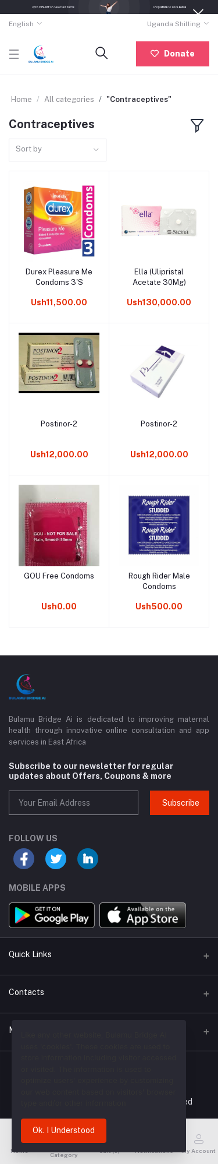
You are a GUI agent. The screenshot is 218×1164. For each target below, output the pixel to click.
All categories (69, 99)
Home (21, 99)
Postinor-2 (59, 423)
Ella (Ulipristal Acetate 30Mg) (159, 277)
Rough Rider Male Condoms (159, 581)
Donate (173, 53)
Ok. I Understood (64, 1130)
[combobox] (57, 150)
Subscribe (180, 802)
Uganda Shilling (174, 24)
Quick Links (30, 954)
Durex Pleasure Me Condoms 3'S (59, 277)
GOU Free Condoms (59, 576)
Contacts (26, 992)
